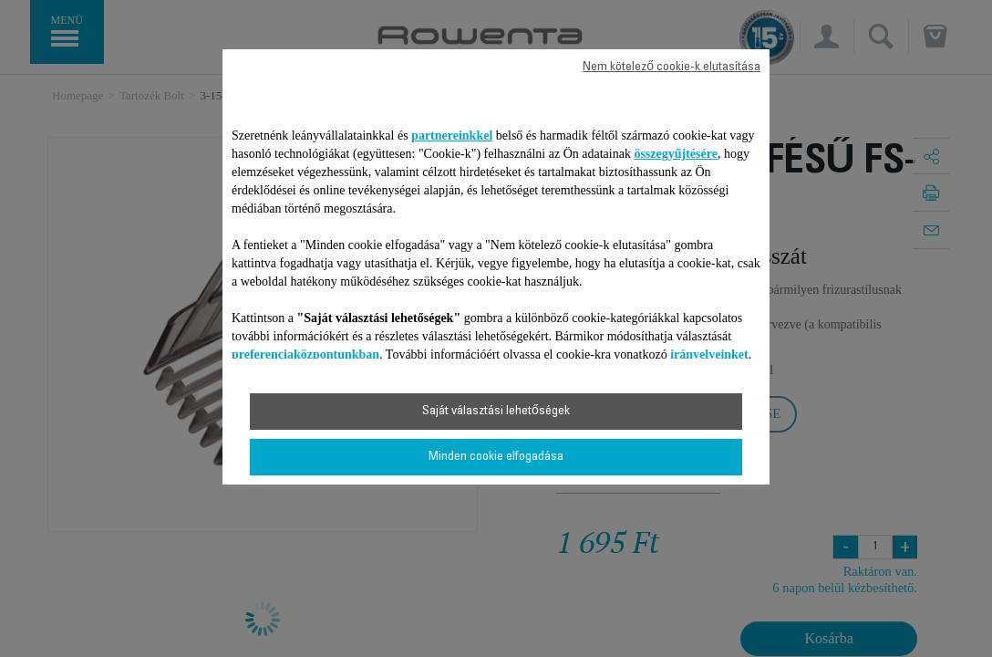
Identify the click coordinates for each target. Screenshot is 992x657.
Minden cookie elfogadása (496, 457)
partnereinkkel (451, 135)
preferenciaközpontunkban (305, 354)
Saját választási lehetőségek (496, 411)
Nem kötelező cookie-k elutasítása (671, 67)
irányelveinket (709, 354)
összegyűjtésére (676, 154)
